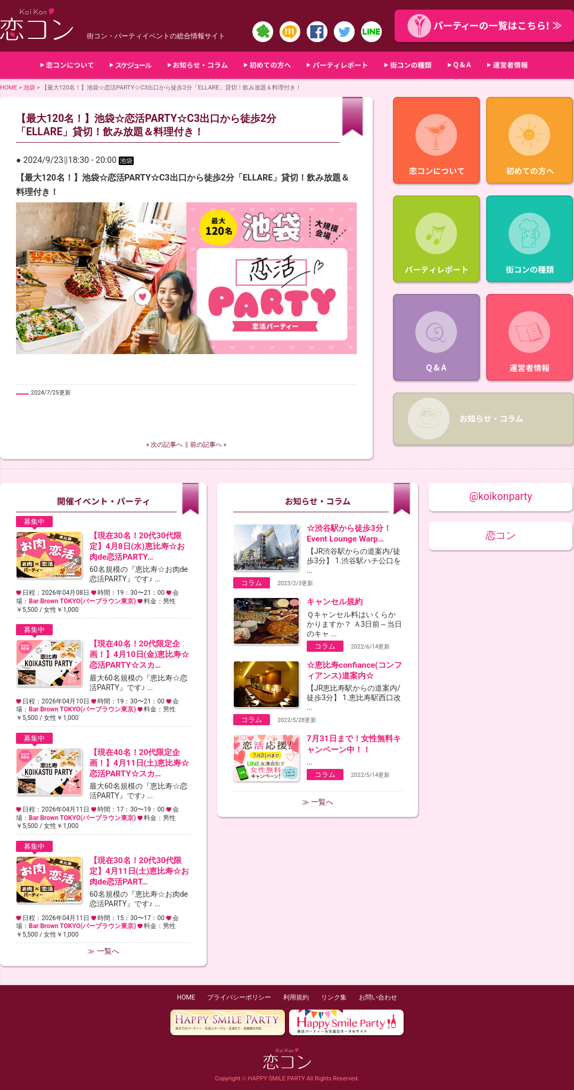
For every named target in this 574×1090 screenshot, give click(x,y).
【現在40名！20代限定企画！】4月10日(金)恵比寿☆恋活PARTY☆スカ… (139, 654)
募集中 (34, 522)
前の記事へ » (208, 444)
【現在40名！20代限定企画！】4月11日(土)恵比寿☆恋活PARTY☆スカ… (139, 763)
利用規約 (296, 997)
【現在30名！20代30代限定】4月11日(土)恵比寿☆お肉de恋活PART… (139, 871)
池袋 (29, 87)
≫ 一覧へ (103, 951)
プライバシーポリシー (239, 997)
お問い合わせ (378, 997)
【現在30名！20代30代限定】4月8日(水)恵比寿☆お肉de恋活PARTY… (137, 546)
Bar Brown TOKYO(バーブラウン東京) (82, 601)
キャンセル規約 (335, 602)
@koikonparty (500, 496)
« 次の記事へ (164, 444)
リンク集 (334, 997)
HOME (9, 87)
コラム (251, 583)
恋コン (501, 535)
